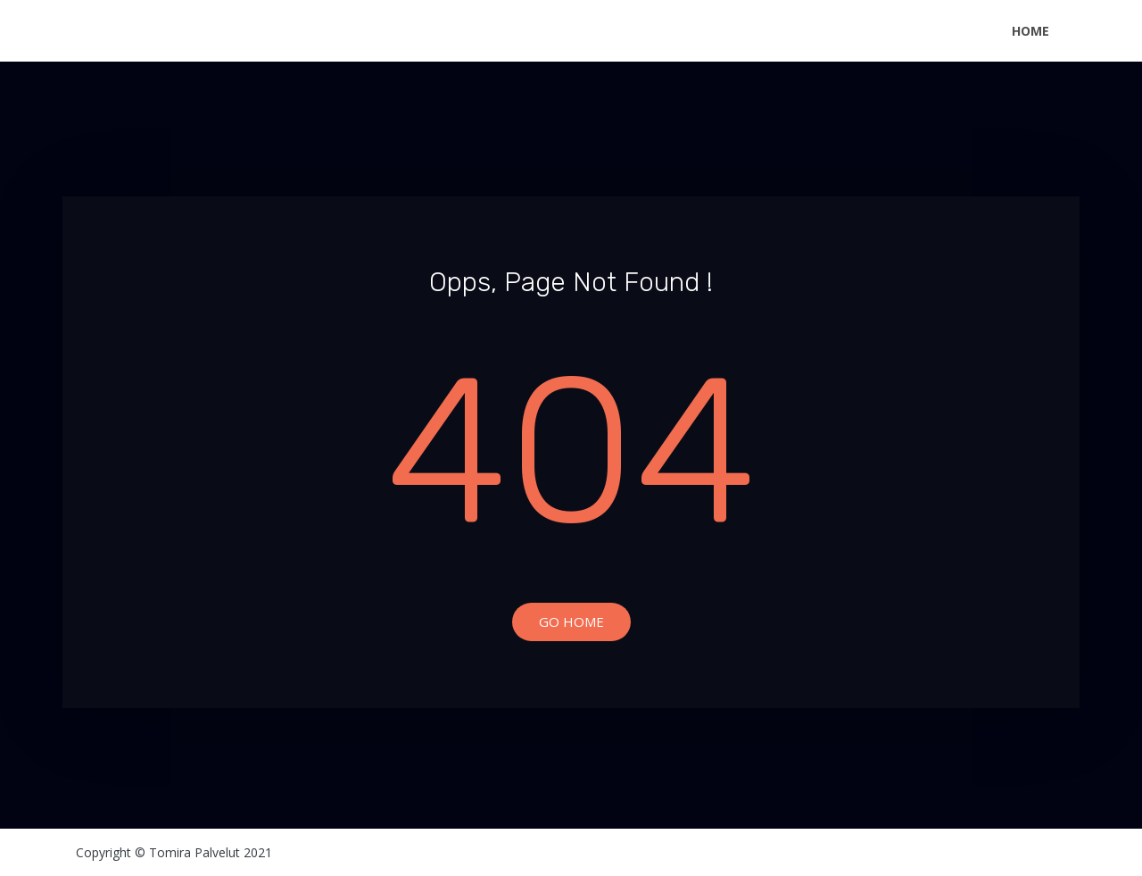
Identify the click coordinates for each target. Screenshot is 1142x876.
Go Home (571, 621)
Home (1030, 30)
